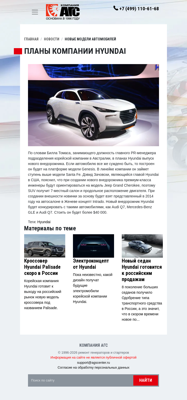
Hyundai (43, 222)
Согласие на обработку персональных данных (93, 367)
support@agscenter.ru (93, 362)
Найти (145, 380)
